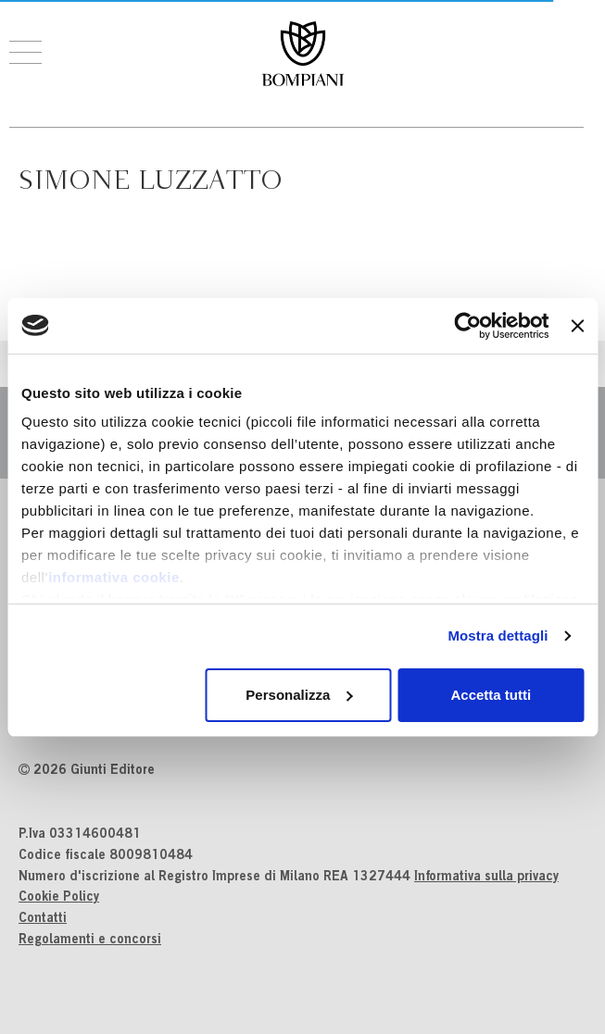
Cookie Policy (59, 897)
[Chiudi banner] (577, 325)
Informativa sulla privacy (486, 877)
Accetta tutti (491, 695)
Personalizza (299, 695)
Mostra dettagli (497, 635)
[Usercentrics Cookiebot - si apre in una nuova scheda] (468, 326)
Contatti (43, 919)
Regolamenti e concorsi (90, 940)
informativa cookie (114, 577)
